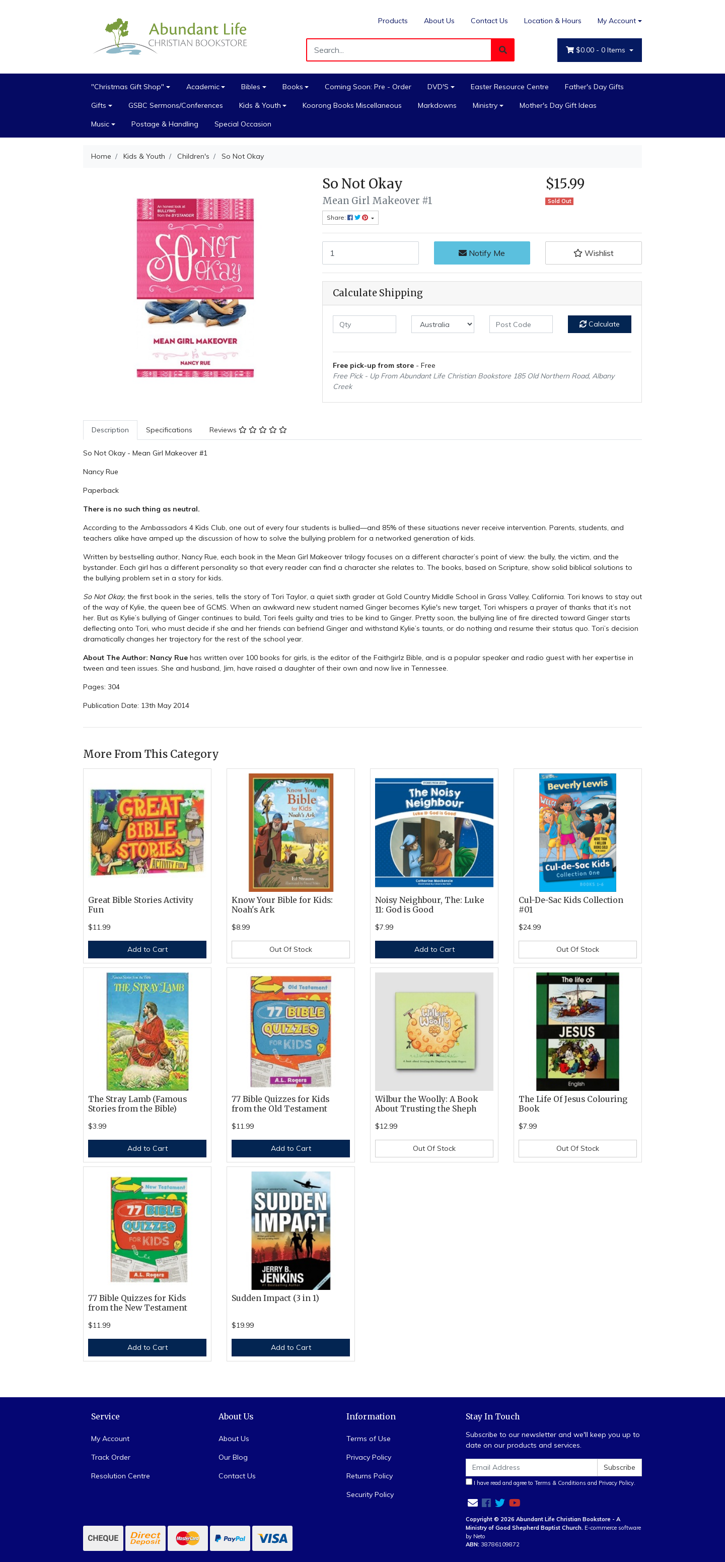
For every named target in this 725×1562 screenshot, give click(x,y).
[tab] (110, 430)
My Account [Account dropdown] (617, 20)
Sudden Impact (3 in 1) (275, 1298)
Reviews (248, 429)
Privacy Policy (368, 1457)
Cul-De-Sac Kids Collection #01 (571, 905)
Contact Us (489, 20)
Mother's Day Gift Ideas (558, 105)
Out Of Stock (290, 949)
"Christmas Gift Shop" (127, 86)
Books (292, 86)
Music (100, 123)
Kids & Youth (260, 105)
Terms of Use (368, 1438)
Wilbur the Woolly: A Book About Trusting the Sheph (426, 1104)
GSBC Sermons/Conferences (175, 105)
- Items (596, 50)
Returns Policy (369, 1475)
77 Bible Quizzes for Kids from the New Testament (137, 1303)
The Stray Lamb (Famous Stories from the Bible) (137, 1104)
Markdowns (437, 105)
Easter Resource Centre (510, 86)
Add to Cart (147, 949)
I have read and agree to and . (550, 1482)
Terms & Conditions (560, 1482)
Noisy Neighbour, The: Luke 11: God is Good (429, 905)
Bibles (250, 86)
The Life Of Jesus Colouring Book (573, 1104)
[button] (593, 253)
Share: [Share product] (348, 217)
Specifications (169, 429)
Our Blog (233, 1457)
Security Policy (370, 1494)
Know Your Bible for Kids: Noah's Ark (282, 905)
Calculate (599, 324)
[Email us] (473, 1502)
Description (110, 429)
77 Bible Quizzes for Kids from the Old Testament (280, 1104)
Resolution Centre (120, 1475)
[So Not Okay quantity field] (370, 253)
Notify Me (482, 253)
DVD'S (438, 86)
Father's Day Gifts (594, 86)
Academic (203, 86)
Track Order (110, 1457)
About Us (439, 20)
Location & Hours (553, 20)
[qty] (364, 324)
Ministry (485, 105)
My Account (110, 1438)
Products (393, 20)
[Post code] (521, 324)
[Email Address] (532, 1467)
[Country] (443, 324)
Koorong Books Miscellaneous (352, 105)
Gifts (98, 105)
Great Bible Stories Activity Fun (140, 905)
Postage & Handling (164, 123)
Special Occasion (242, 123)
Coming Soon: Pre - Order (368, 86)
